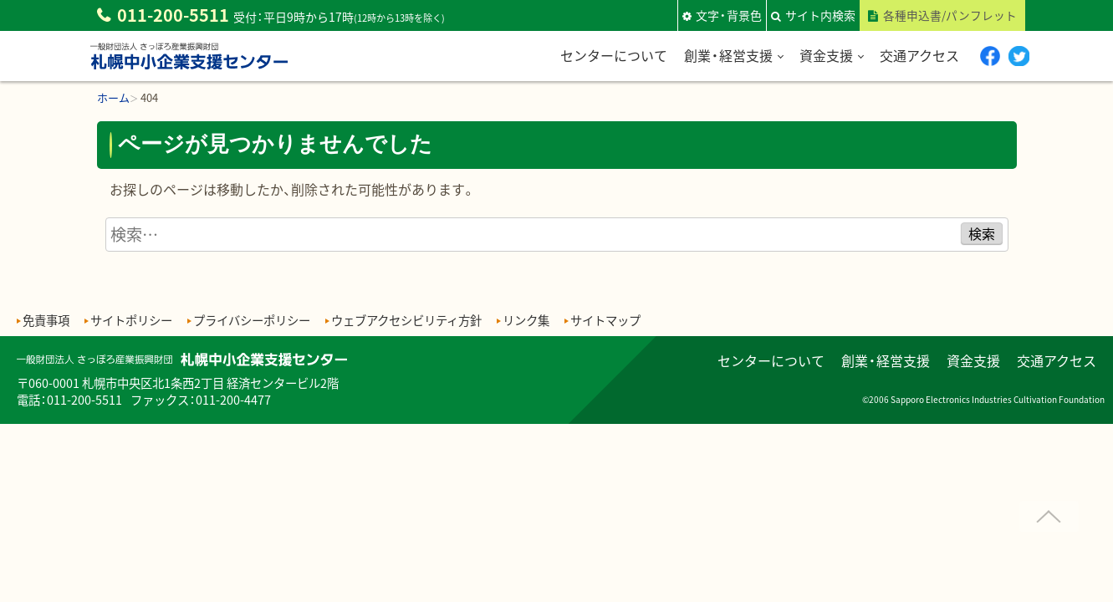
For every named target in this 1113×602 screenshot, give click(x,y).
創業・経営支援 (727, 55)
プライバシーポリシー (251, 319)
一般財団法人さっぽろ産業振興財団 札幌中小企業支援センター (189, 69)
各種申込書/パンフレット (950, 15)
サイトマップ (605, 319)
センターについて (612, 55)
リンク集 (526, 319)
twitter (1018, 55)
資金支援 (825, 55)
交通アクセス (918, 55)
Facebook (989, 55)
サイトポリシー (131, 319)
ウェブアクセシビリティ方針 (406, 319)
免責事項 (46, 319)
